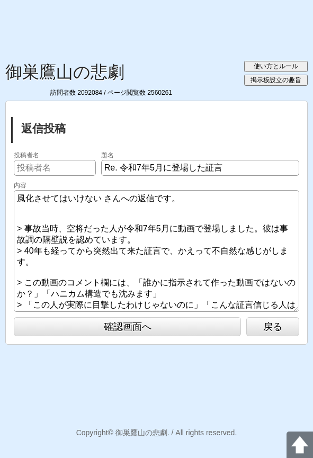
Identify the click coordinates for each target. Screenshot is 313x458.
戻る (272, 326)
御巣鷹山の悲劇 (64, 72)
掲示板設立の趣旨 (276, 80)
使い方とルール (276, 66)
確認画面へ (127, 326)
